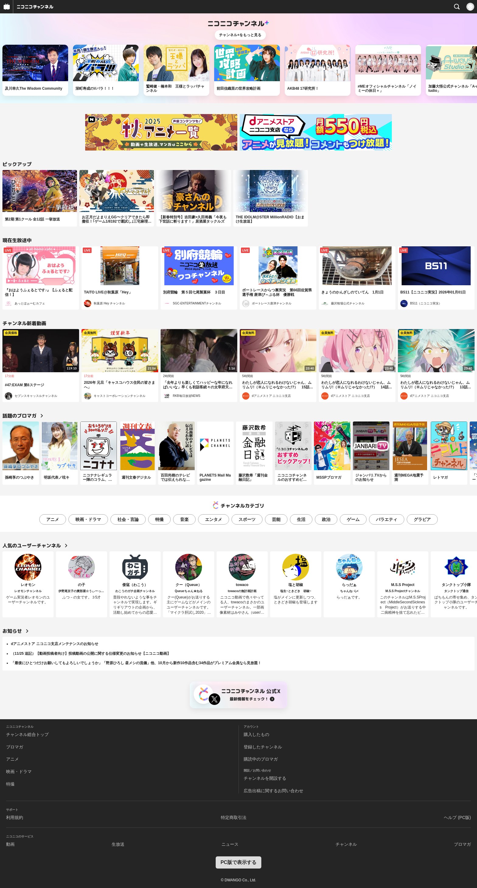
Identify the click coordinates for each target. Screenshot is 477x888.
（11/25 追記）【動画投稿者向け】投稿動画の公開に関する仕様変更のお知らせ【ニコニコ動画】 (91, 653)
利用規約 (14, 817)
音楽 (184, 519)
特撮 (159, 519)
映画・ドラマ (88, 519)
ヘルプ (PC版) (457, 817)
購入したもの (256, 734)
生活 (301, 519)
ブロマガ (14, 746)
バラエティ (386, 519)
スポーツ (247, 519)
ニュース (229, 844)
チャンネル (346, 844)
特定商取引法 (233, 817)
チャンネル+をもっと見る (240, 35)
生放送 (118, 844)
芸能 (276, 519)
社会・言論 (128, 519)
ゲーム (353, 519)
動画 (10, 844)
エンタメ (213, 519)
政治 (326, 519)
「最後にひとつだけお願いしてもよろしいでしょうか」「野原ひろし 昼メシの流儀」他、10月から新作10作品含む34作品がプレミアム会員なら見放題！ (136, 663)
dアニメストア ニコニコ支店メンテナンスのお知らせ (54, 644)
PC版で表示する (238, 862)
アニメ (52, 519)
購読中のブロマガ (261, 759)
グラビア (422, 519)
